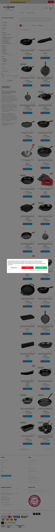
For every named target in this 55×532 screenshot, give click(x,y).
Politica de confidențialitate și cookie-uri (38, 270)
